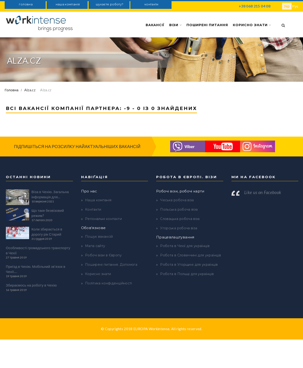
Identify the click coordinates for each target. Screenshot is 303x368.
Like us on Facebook (262, 192)
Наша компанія (98, 200)
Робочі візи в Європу (103, 255)
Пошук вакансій (99, 236)
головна (25, 4)
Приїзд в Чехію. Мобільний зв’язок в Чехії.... (35, 268)
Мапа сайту (95, 246)
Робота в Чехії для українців (185, 246)
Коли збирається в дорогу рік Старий (46, 231)
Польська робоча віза (179, 209)
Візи (175, 25)
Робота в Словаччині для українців (190, 255)
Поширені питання (207, 25)
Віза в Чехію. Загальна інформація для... (50, 194)
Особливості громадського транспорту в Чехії (38, 250)
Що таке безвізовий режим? (47, 212)
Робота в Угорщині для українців (189, 264)
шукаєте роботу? (109, 4)
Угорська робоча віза (178, 228)
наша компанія (68, 4)
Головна (11, 90)
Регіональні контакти (103, 219)
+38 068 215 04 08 (254, 6)
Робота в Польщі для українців (187, 274)
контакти (151, 4)
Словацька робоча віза (180, 219)
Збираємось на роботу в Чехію (31, 285)
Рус (295, 6)
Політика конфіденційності (108, 283)
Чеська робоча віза (177, 200)
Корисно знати (252, 25)
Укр (287, 6)
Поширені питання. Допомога (111, 264)
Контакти (93, 209)
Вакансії (155, 25)
